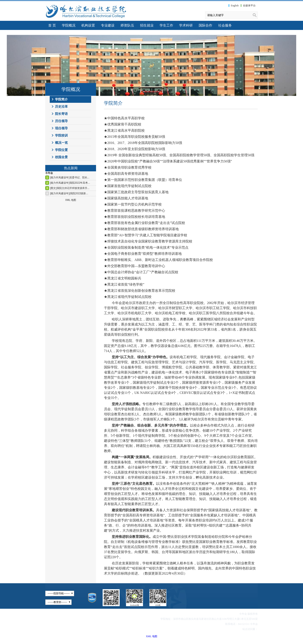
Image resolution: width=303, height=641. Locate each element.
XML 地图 (151, 636)
